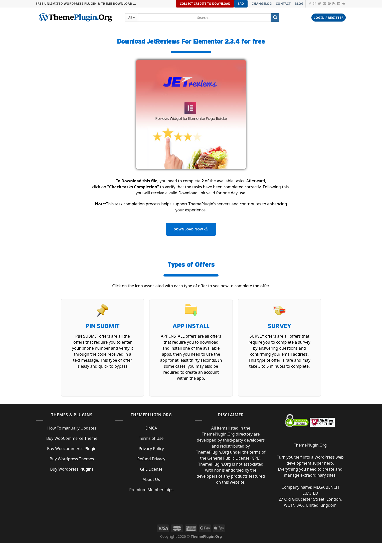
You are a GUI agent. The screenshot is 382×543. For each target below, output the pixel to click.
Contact (283, 4)
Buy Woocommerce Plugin (72, 448)
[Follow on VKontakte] (343, 4)
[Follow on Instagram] (314, 4)
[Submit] (275, 17)
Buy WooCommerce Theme (71, 438)
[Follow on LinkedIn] (338, 4)
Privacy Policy (151, 448)
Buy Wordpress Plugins (71, 469)
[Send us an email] (324, 4)
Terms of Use (151, 438)
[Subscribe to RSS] (333, 4)
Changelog (262, 4)
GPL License (151, 469)
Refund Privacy (151, 459)
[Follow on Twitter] (319, 4)
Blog (299, 4)
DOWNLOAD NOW (191, 228)
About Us (151, 479)
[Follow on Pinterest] (329, 4)
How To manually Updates (71, 428)
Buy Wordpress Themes (72, 459)
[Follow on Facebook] (309, 4)
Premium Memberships (151, 489)
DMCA (151, 428)
